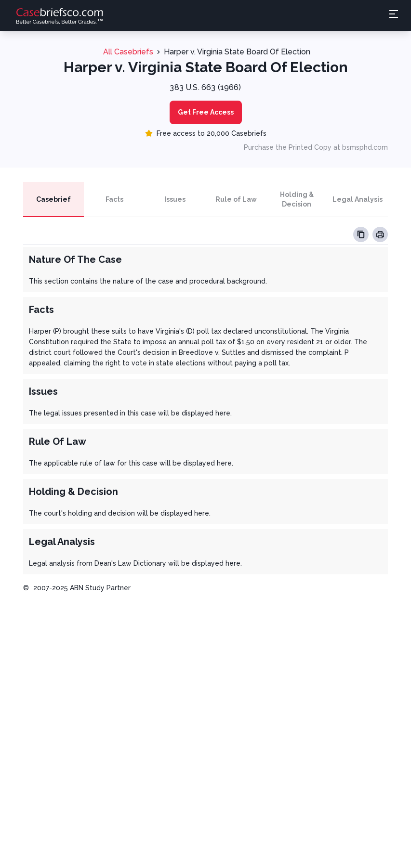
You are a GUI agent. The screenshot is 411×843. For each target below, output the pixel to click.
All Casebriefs (128, 51)
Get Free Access (206, 112)
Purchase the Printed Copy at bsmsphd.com (316, 147)
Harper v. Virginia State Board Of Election (237, 51)
